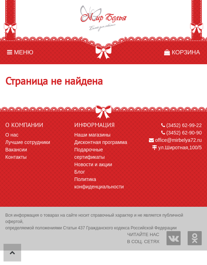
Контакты (15, 157)
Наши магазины (92, 135)
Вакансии (16, 149)
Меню (20, 52)
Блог (79, 172)
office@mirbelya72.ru (175, 140)
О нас (11, 135)
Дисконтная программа (100, 142)
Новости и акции (93, 164)
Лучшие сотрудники (27, 142)
